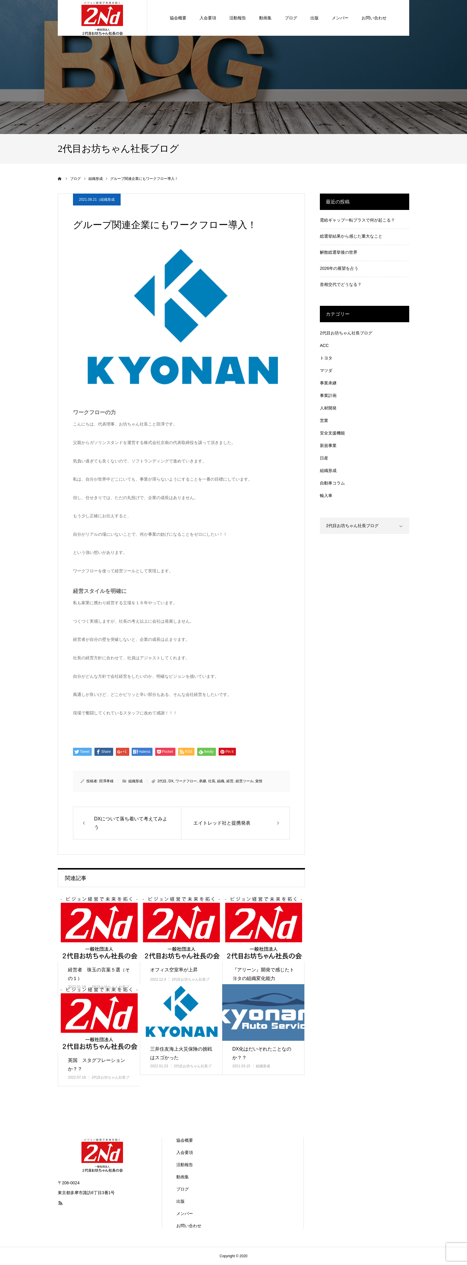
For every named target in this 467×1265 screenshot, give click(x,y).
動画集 (182, 1176)
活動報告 (184, 1164)
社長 (211, 781)
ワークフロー (186, 781)
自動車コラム (332, 483)
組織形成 (107, 199)
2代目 (161, 781)
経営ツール (244, 781)
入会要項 (184, 1152)
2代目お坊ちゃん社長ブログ (346, 333)
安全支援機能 (332, 433)
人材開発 (328, 408)
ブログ (182, 1189)
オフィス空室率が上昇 (174, 969)
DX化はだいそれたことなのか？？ (261, 1053)
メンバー (184, 1213)
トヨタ (326, 358)
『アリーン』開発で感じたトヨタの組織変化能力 (263, 974)
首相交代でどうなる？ (341, 284)
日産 (324, 458)
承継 (202, 781)
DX (171, 781)
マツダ (326, 370)
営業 (324, 420)
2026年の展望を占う (339, 268)
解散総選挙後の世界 (338, 252)
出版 (180, 1201)
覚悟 (258, 781)
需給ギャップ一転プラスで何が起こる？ (357, 220)
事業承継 (328, 383)
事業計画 (328, 395)
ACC (324, 345)
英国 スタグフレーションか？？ (96, 1064)
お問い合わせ (188, 1225)
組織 (220, 781)
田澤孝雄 (106, 781)
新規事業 (328, 445)
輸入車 (326, 495)
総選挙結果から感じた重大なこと (351, 236)
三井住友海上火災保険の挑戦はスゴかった (181, 1053)
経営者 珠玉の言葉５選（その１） (99, 974)
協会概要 (184, 1140)
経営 (230, 781)
